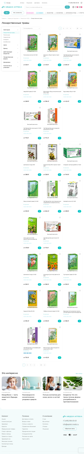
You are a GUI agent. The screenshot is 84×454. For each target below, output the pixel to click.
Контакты (44, 2)
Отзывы (45, 426)
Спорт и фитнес (6, 431)
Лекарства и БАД (24, 18)
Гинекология (6, 37)
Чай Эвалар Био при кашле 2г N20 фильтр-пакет (32, 129)
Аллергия (5, 39)
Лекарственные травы (9, 32)
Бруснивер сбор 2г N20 (69, 91)
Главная (4, 18)
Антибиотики (6, 41)
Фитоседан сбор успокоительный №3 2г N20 (52, 92)
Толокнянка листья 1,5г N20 (30, 55)
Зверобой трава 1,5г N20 (29, 91)
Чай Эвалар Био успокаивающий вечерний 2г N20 (31, 348)
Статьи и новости (27, 424)
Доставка (37, 2)
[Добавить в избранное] (40, 34)
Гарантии (25, 429)
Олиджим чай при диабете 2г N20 (72, 164)
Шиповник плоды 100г (29, 164)
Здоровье (5, 424)
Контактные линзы (7, 444)
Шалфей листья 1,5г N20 (69, 201)
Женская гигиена (7, 441)
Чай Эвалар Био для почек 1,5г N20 (51, 238)
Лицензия (29, 2)
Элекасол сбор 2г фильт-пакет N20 (51, 55)
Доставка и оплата (27, 419)
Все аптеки (46, 421)
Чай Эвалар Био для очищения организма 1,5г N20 (51, 129)
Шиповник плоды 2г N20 (29, 274)
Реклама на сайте (27, 436)
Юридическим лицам (28, 431)
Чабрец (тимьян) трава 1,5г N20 (51, 311)
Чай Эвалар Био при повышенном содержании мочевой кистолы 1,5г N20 (52, 202)
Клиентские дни (7, 421)
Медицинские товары (8, 429)
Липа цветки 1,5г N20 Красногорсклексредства (30, 238)
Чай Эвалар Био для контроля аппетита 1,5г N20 (71, 55)
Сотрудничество (27, 434)
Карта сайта (25, 439)
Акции (4, 419)
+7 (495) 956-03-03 (73, 3)
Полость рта (6, 35)
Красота (4, 426)
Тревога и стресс (7, 436)
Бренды (4, 446)
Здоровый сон (6, 439)
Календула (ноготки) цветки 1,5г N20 (51, 275)
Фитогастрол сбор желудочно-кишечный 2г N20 (51, 348)
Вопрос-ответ (26, 421)
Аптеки (22, 2)
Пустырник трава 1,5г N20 (70, 274)
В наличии (26, 58)
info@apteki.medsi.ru (71, 424)
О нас (44, 419)
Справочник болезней (29, 426)
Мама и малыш (6, 434)
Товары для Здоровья (13, 18)
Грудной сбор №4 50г (29, 311)
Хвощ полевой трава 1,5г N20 (30, 201)
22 (77, 28)
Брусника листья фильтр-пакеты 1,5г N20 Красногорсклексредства (72, 312)
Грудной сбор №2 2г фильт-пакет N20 (52, 165)
